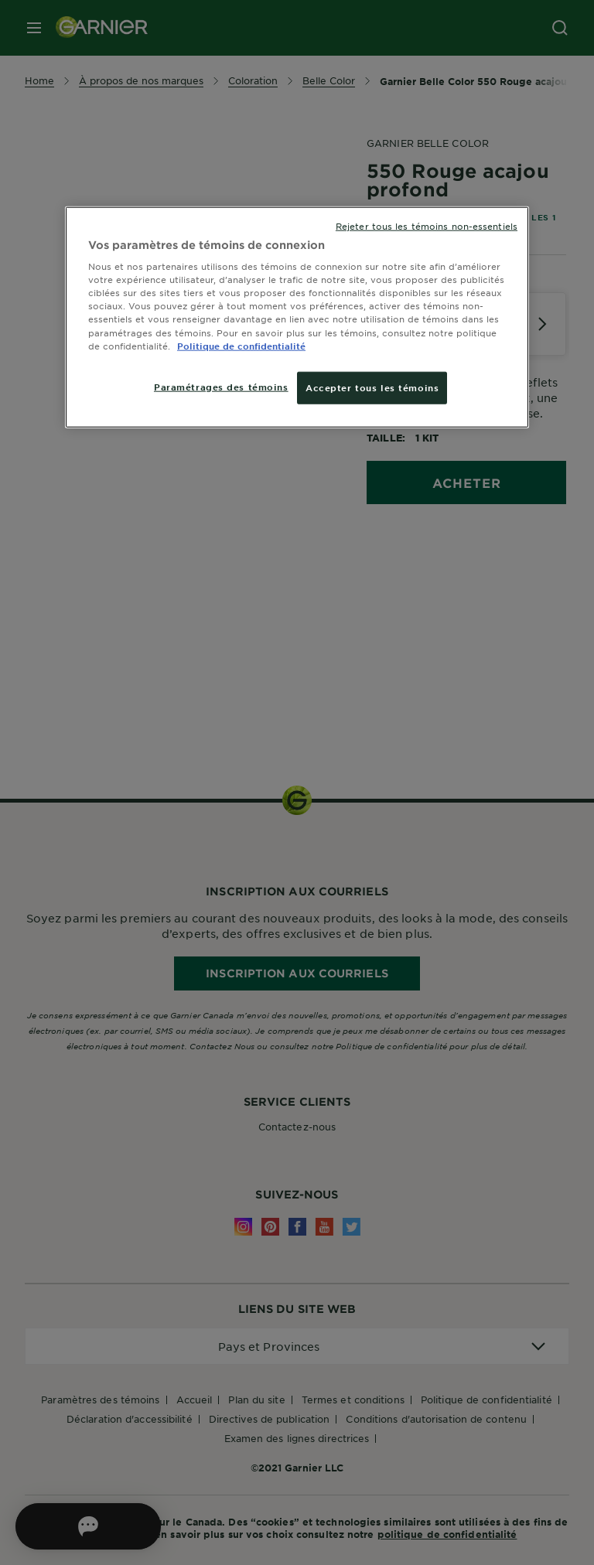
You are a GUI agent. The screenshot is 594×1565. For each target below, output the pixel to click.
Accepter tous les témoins (372, 386)
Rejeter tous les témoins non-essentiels (426, 225)
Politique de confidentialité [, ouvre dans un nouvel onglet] (241, 344)
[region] (297, 317)
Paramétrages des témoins (221, 385)
